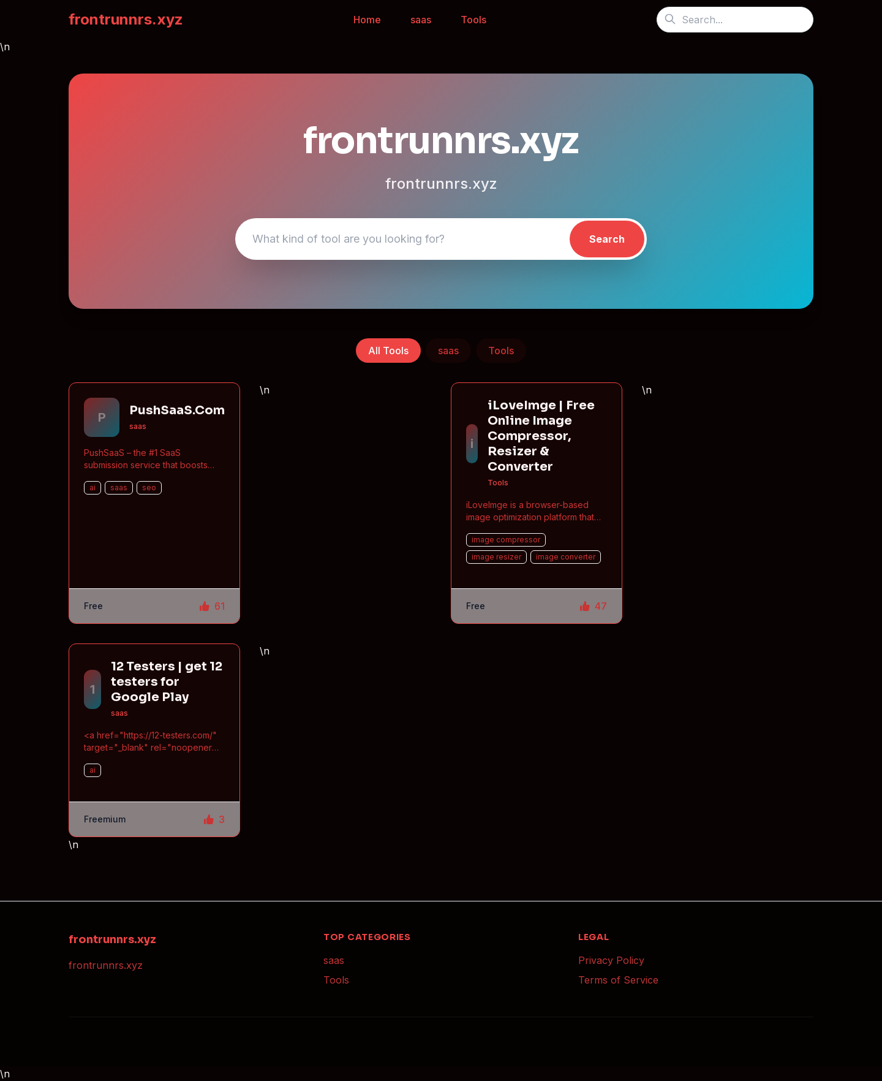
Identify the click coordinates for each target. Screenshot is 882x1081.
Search (607, 239)
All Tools (388, 350)
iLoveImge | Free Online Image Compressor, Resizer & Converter (541, 436)
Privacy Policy (611, 960)
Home (367, 19)
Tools (473, 19)
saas (420, 19)
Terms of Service (618, 980)
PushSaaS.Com (177, 410)
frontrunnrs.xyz (126, 19)
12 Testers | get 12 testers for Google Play (166, 682)
